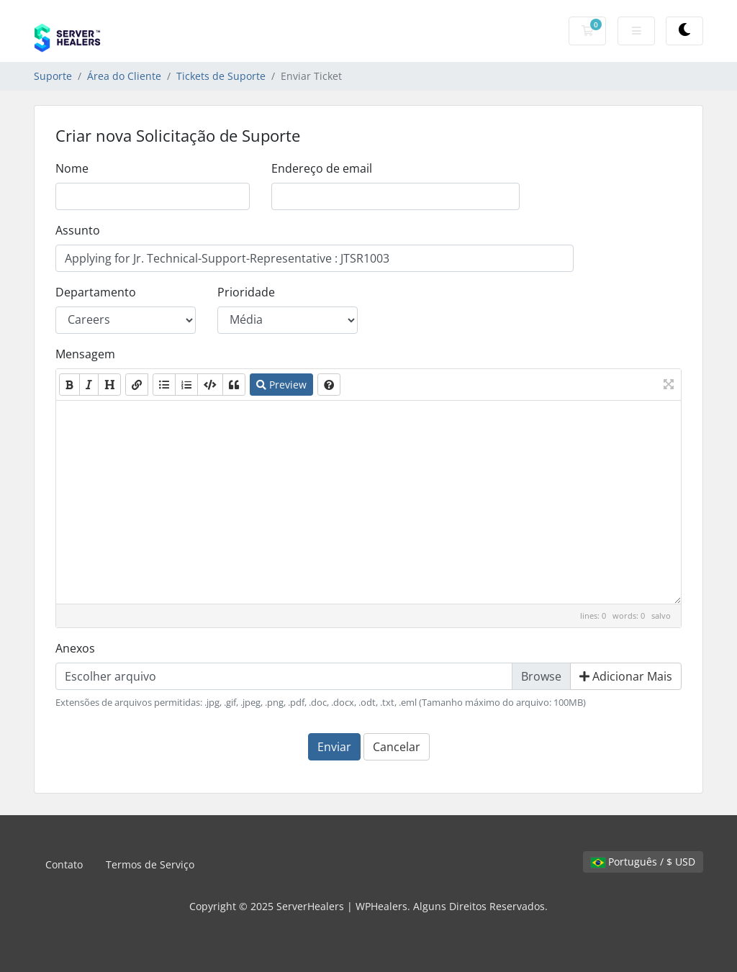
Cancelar (396, 747)
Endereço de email (321, 168)
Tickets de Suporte (221, 76)
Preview (281, 384)
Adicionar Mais (625, 676)
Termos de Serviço (150, 864)
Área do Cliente (124, 76)
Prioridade (246, 292)
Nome (72, 168)
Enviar (334, 747)
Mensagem (85, 354)
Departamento (95, 292)
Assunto (77, 230)
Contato (64, 864)
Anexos (75, 648)
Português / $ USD (643, 861)
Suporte (53, 76)
